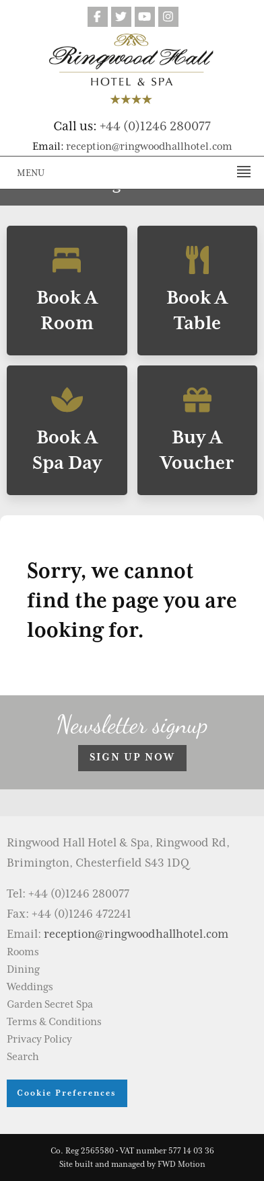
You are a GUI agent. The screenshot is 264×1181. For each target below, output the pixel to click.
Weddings (30, 987)
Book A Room (67, 290)
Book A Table (197, 290)
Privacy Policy (39, 1039)
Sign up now (132, 757)
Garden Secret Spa (50, 1004)
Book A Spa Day (67, 430)
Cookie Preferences (67, 1093)
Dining (23, 969)
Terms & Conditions (54, 1022)
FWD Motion (181, 1164)
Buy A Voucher (197, 430)
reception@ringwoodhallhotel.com (149, 146)
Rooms (23, 952)
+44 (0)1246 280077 (155, 125)
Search (23, 1057)
